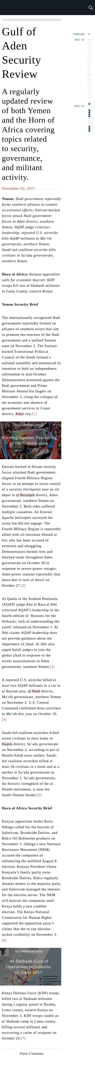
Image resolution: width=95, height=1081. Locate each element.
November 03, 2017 (18, 188)
